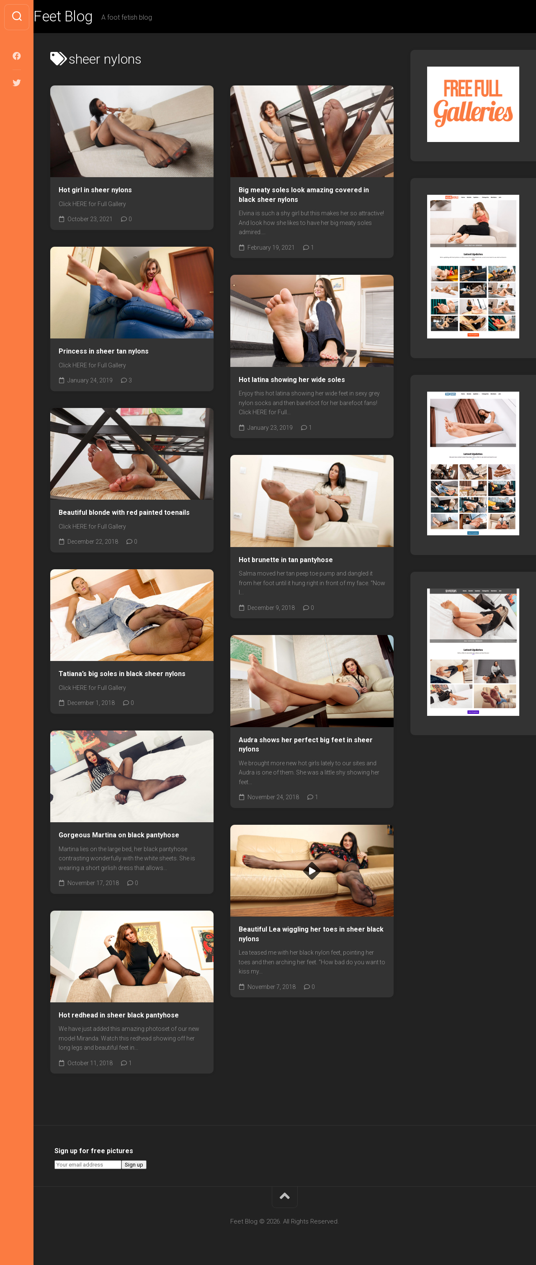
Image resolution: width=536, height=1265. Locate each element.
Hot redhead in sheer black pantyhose (119, 1016)
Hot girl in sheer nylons (95, 191)
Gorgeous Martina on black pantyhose (119, 836)
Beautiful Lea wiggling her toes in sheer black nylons (311, 935)
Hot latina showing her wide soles (292, 381)
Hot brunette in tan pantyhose (286, 561)
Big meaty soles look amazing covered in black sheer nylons (304, 196)
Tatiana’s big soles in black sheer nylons (122, 675)
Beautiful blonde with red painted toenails (124, 513)
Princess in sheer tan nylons (104, 352)
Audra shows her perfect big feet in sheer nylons (306, 745)
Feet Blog (80, 17)
